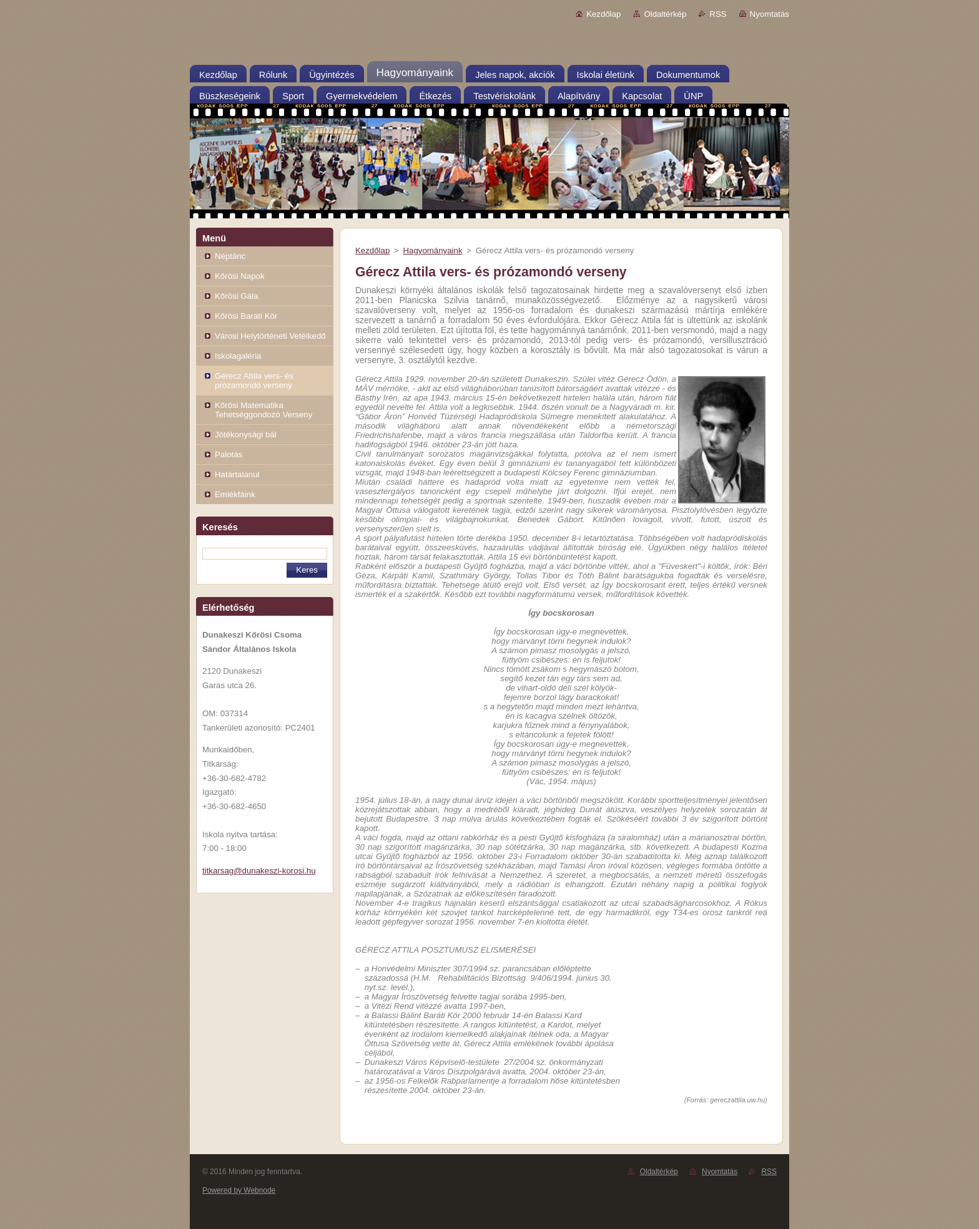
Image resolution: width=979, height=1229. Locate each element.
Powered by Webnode (238, 1190)
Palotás (228, 454)
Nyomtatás (769, 14)
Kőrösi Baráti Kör (246, 316)
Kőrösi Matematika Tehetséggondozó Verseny (263, 410)
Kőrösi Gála (236, 296)
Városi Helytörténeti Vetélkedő (270, 336)
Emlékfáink (235, 494)
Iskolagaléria (238, 356)
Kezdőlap (603, 14)
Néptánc (230, 256)
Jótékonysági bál (246, 434)
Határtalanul (237, 474)
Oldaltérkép (665, 14)
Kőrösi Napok (240, 276)
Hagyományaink (432, 250)
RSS (717, 14)
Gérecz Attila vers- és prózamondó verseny (254, 380)
